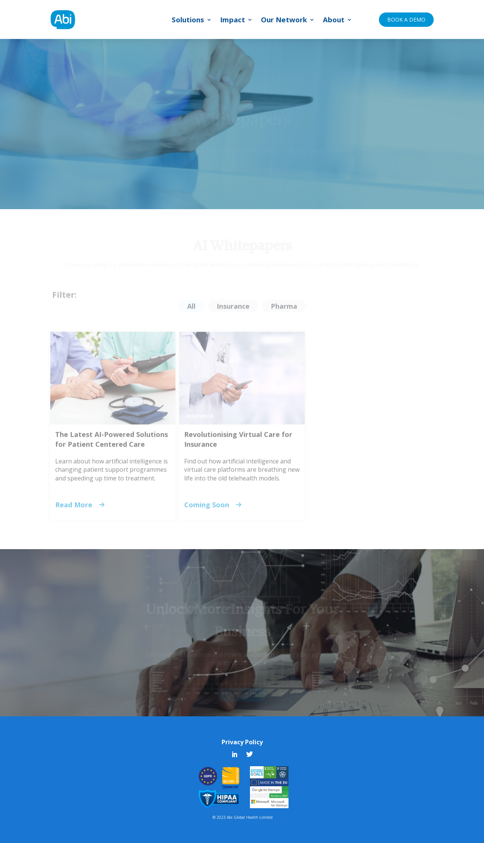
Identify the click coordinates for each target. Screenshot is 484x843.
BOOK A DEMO (406, 19)
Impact (232, 20)
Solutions (188, 20)
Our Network (284, 20)
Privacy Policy (242, 742)
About (333, 20)
